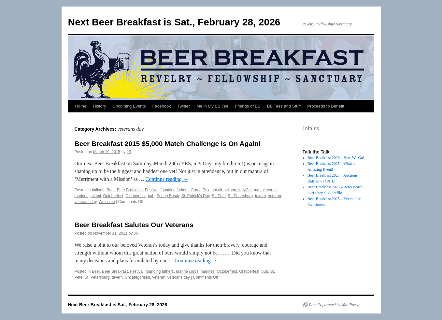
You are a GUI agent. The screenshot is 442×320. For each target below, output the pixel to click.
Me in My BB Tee (212, 106)
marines (82, 196)
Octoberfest (113, 196)
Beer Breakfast (130, 190)
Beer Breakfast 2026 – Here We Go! (335, 157)
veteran (274, 196)
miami (96, 196)
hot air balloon (223, 190)
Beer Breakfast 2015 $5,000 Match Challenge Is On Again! (168, 143)
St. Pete (219, 196)
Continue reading (167, 179)
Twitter (184, 106)
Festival (151, 190)
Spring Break (168, 196)
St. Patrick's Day (195, 196)
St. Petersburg (240, 196)
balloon (98, 190)
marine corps (265, 190)
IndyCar (245, 190)
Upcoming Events (129, 106)
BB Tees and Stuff (284, 106)
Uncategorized (137, 277)
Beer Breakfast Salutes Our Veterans (134, 224)
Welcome (107, 201)
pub (151, 196)
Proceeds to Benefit (325, 106)
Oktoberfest (135, 196)
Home (81, 106)
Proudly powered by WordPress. (334, 304)
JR (129, 152)
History (99, 106)
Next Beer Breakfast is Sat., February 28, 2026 (174, 22)
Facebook (161, 106)
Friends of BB (248, 106)
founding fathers (175, 190)
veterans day (86, 201)
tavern (260, 196)
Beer (111, 190)
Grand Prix (200, 190)
